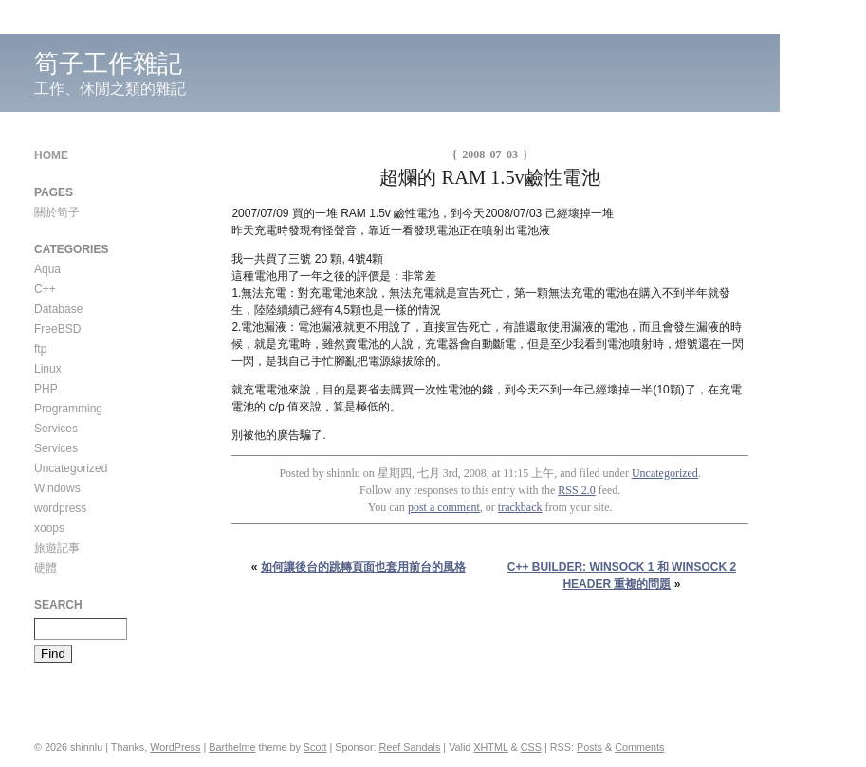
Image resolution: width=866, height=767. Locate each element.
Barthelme (232, 747)
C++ (45, 289)
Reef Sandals (410, 747)
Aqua (47, 269)
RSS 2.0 (576, 490)
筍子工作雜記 (108, 63)
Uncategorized (665, 473)
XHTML (490, 747)
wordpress (60, 508)
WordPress (175, 747)
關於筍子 (57, 212)
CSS (531, 747)
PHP (46, 388)
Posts (589, 747)
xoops (49, 528)
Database (58, 309)
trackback (520, 507)
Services (56, 428)
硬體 (45, 568)
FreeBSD (57, 329)
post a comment (444, 507)
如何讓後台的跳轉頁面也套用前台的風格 (363, 567)
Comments (639, 747)
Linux (48, 368)
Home (51, 155)
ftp (40, 349)
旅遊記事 (57, 548)
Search (58, 605)
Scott (315, 747)
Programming (68, 408)
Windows (57, 488)
